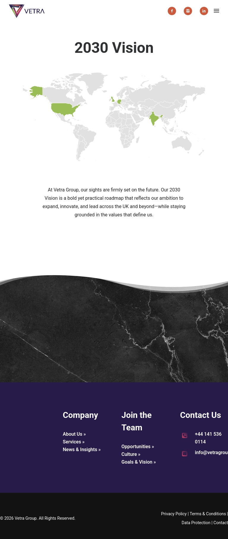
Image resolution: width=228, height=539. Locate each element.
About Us (73, 434)
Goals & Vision (136, 462)
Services (72, 442)
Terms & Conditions (208, 513)
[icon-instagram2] (189, 11)
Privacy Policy (173, 513)
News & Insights (80, 449)
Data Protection (196, 522)
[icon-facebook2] (173, 11)
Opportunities (136, 446)
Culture (129, 454)
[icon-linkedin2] (204, 11)
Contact (220, 522)
